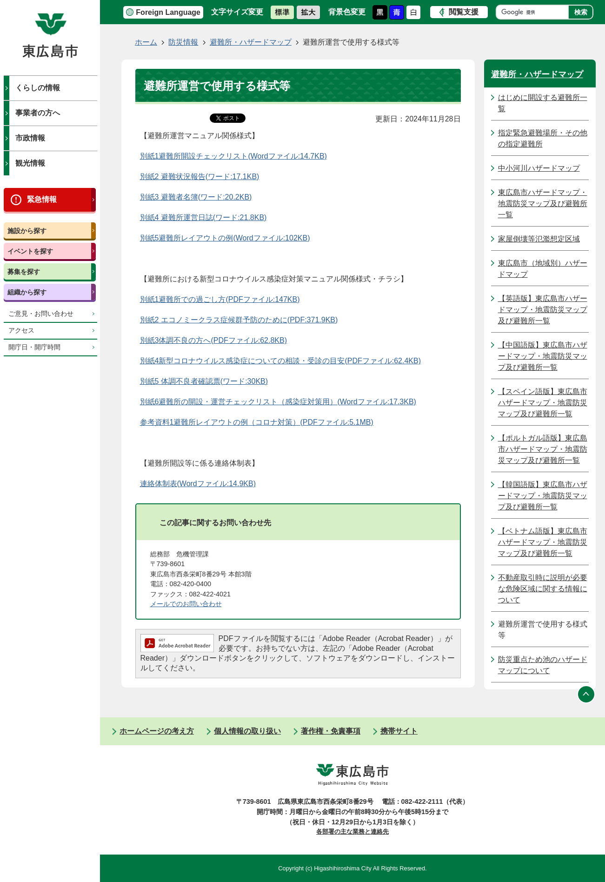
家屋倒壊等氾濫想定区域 (539, 239)
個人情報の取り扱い (247, 731)
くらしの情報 (37, 88)
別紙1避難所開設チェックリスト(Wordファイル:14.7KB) (233, 156)
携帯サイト (399, 731)
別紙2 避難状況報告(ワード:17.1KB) (199, 176)
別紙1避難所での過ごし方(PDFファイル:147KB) (220, 299)
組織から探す (27, 292)
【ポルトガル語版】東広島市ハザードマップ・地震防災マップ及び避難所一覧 (542, 449)
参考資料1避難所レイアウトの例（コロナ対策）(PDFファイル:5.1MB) (256, 422)
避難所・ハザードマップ (251, 42)
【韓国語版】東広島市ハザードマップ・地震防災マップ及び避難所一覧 (542, 496)
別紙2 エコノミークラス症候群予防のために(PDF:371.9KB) (239, 320)
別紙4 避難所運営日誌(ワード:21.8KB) (203, 217)
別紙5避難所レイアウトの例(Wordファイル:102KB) (225, 238)
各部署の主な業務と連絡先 (352, 831)
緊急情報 (42, 199)
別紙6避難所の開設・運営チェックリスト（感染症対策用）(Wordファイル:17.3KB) (278, 402)
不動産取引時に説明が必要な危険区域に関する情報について (542, 589)
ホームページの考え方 (157, 731)
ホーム (146, 42)
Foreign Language (168, 12)
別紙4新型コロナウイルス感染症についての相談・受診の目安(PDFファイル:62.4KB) (280, 361)
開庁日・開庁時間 (34, 347)
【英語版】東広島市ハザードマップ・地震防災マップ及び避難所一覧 (542, 309)
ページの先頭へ (586, 694)
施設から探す (27, 230)
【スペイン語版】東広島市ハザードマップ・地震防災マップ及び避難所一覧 (542, 403)
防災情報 (183, 42)
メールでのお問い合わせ (186, 604)
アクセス (21, 330)
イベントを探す (30, 251)
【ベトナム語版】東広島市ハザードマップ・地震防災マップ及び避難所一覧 (542, 542)
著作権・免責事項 (330, 731)
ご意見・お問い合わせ (40, 313)
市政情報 (30, 138)
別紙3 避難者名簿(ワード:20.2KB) (196, 197)
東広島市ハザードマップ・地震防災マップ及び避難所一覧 (542, 203)
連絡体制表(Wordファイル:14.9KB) (198, 484)
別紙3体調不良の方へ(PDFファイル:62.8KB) (213, 340)
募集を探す (23, 271)
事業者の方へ (37, 113)
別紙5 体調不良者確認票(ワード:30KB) (204, 381)
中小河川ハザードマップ (539, 168)
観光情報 (30, 163)
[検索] (534, 12)
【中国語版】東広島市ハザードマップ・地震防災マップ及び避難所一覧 (542, 356)
